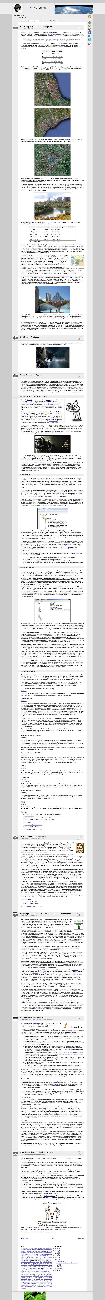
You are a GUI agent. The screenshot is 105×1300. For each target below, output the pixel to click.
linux (40, 1265)
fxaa (22, 1263)
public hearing (51, 32)
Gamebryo (48, 400)
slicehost (45, 1277)
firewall (37, 1262)
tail (31, 1282)
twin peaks (27, 1283)
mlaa (39, 1268)
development (32, 1255)
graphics (30, 1263)
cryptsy (41, 1254)
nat (37, 1269)
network (41, 1269)
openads (45, 1271)
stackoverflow (35, 1019)
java (48, 1263)
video (27, 1285)
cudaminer (49, 1254)
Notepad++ (36, 1131)
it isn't (36, 979)
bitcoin (38, 1249)
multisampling (28, 1269)
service (35, 1277)
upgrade (23, 1285)
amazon (40, 1248)
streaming (37, 1280)
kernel (29, 1265)
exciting (49, 1173)
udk (48, 1283)
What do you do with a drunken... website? (37, 1152)
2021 (56, 1248)
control (46, 1252)
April (58, 1265)
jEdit (81, 1122)
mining (32, 1268)
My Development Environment (32, 1017)
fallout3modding (32, 376)
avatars (29, 1249)
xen (36, 915)
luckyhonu (33, 1154)
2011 (56, 1255)
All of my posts (25, 829)
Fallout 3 (62, 381)
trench (50, 1282)
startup (43, 1154)
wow (46, 1286)
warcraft (30, 1286)
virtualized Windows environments (51, 1085)
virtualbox (27, 915)
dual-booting (27, 1081)
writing (50, 1286)
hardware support (77, 955)
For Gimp (23, 779)
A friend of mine (25, 343)
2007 (56, 1270)
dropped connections (27, 1257)
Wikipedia (72, 35)
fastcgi (47, 1260)
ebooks (30, 1259)
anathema (30, 338)
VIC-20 (47, 926)
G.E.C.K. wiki (28, 814)
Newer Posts (24, 1238)
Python (23, 1276)
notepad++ (29, 1019)
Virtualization (24, 930)
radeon (30, 1276)
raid (34, 1276)
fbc (51, 1260)
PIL (37, 1273)
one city (40, 1271)
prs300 (38, 1274)
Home (23, 21)
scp (27, 1277)
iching (44, 1263)
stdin (26, 1280)
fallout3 (26, 376)
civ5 (51, 1251)
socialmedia (24, 1279)
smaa (50, 1277)
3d (21, 1248)
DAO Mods (54, 21)
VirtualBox (35, 973)
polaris (46, 1273)
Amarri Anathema (72, 343)
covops (34, 338)
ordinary (23, 1273)
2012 (56, 1254)
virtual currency (41, 1285)
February (59, 1266)
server (30, 1277)
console (41, 1252)
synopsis (23, 1282)
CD (36, 1251)
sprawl (33, 28)
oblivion (42, 838)
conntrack (36, 1252)
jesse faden (24, 1265)
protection (32, 1274)
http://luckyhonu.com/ (61, 1225)
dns (38, 1255)
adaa (26, 1248)
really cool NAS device (77, 1052)
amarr (26, 338)
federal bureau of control (28, 1262)
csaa (44, 1254)
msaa (50, 1268)
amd (44, 1248)
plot (43, 1273)
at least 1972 (66, 946)
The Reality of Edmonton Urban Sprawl (36, 26)
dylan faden (38, 1257)
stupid (41, 1280)
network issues (47, 1269)
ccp (33, 1251)
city (25, 28)
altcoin (31, 1248)
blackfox (42, 1249)
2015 (56, 1250)
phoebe (33, 1273)
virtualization (32, 915)
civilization (23, 1252)
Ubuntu (58, 1102)
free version (75, 970)
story (33, 1280)
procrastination (25, 1274)
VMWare (35, 948)
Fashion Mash (29, 1158)
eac (45, 1257)
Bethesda (29, 400)
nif (38, 561)
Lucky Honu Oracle (49, 1196)
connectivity (30, 1252)
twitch (32, 1283)
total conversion (53, 421)
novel (32, 1271)
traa (41, 1282)
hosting (41, 1263)
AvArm (43, 21)
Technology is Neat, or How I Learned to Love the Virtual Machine (46, 914)
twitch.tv (36, 1283)
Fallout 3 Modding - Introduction (33, 825)
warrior (43, 1286)
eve (37, 338)
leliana (37, 1265)
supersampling (48, 1280)
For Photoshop (25, 781)
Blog (33, 21)
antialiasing (24, 1249)
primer (42, 376)
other (48, 971)
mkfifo (35, 1268)
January (59, 1268)
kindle (33, 1265)
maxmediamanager (26, 1266)
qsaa (26, 1276)
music (34, 1269)
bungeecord (48, 1249)
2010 (56, 1257)
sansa (50, 1276)
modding (38, 376)
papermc (28, 1273)
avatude (34, 1249)
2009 (56, 1259)
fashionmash (28, 1154)
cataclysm (23, 1251)
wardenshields (37, 1286)
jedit (26, 1019)
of (45, 971)
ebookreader (24, 1259)
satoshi (23, 1277)
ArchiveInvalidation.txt (63, 544)
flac (41, 1262)
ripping (41, 1276)
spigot (33, 1279)
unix (50, 1283)
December (59, 1261)
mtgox (22, 1269)
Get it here (24, 691)
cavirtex (29, 1251)
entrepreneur (48, 1259)
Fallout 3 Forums (29, 816)
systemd (28, 1282)
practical (55, 1173)
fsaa (50, 1262)
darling (27, 1255)
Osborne (68, 926)
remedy (37, 1276)
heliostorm (35, 1263)
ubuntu (40, 1019)
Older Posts (81, 1238)
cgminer (43, 1251)
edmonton (29, 28)
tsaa (22, 1283)
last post (26, 919)
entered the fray (27, 971)
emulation (40, 931)
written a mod (44, 856)
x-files (22, 1288)
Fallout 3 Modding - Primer (31, 375)
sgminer (40, 1277)
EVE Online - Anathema (29, 337)
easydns (49, 1257)
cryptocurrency (34, 1254)
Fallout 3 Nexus (29, 819)
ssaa (42, 1279)
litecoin (44, 1265)
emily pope (41, 1259)
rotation (46, 1276)
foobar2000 (46, 1262)
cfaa (39, 1251)
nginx (22, 1271)
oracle (50, 1271)
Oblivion (30, 856)
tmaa (34, 1282)
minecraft (49, 1266)
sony (29, 1279)
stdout (29, 1280)
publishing (49, 1274)
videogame (33, 1285)
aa (23, 1248)
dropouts (49, 1255)
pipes (39, 1273)
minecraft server (25, 1268)
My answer (24, 1023)
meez (34, 1266)
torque (37, 1282)
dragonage (42, 1256)
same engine (67, 854)
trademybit (45, 1282)
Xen (63, 948)
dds (46, 559)
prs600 (43, 1274)
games (25, 1263)
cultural (23, 1255)
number (43, 971)
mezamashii (38, 1154)
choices (52, 971)
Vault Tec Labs (28, 817)
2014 (56, 1252)
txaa (40, 1283)
